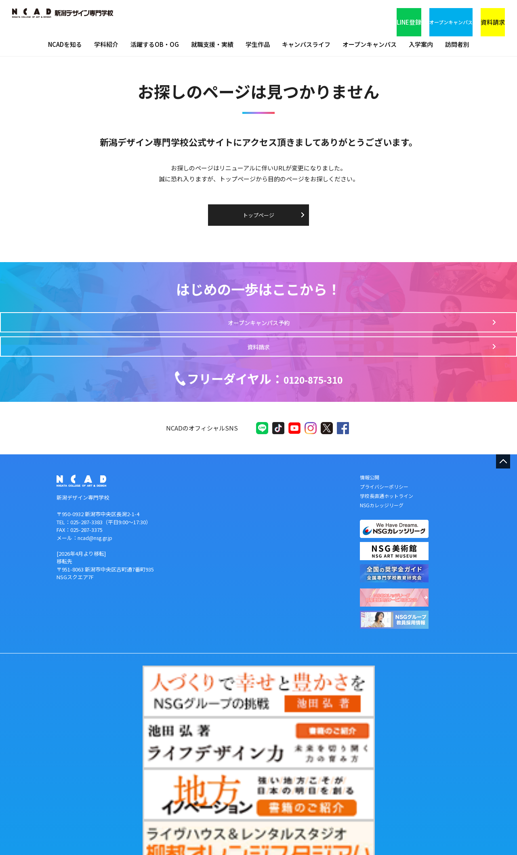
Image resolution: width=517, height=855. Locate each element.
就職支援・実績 (212, 44)
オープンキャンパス (394, 16)
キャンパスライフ (306, 44)
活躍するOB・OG (154, 44)
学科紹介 (106, 44)
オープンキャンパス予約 (204, 333)
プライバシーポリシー (386, 491)
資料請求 (470, 16)
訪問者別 (457, 44)
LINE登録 (317, 16)
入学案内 (421, 44)
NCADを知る (65, 44)
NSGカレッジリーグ (383, 509)
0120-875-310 (265, 371)
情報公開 (370, 481)
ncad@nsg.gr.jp (96, 542)
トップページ (258, 215)
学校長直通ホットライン (389, 500)
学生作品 (258, 44)
